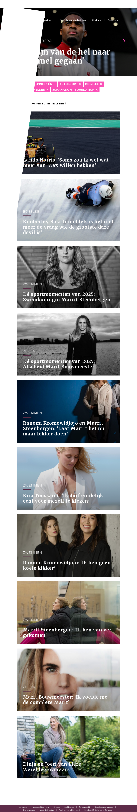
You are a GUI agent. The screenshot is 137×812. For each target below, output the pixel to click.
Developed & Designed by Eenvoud (98, 810)
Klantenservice (29, 810)
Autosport (68, 84)
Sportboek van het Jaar (73, 20)
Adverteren (23, 807)
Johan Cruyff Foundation (73, 89)
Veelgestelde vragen (41, 807)
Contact (56, 807)
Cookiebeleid (69, 807)
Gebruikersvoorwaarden (104, 807)
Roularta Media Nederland (69, 810)
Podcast (97, 20)
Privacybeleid (84, 807)
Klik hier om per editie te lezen (41, 103)
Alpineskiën (42, 84)
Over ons (113, 20)
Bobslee (92, 84)
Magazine (45, 20)
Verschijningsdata (47, 810)
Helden (39, 89)
